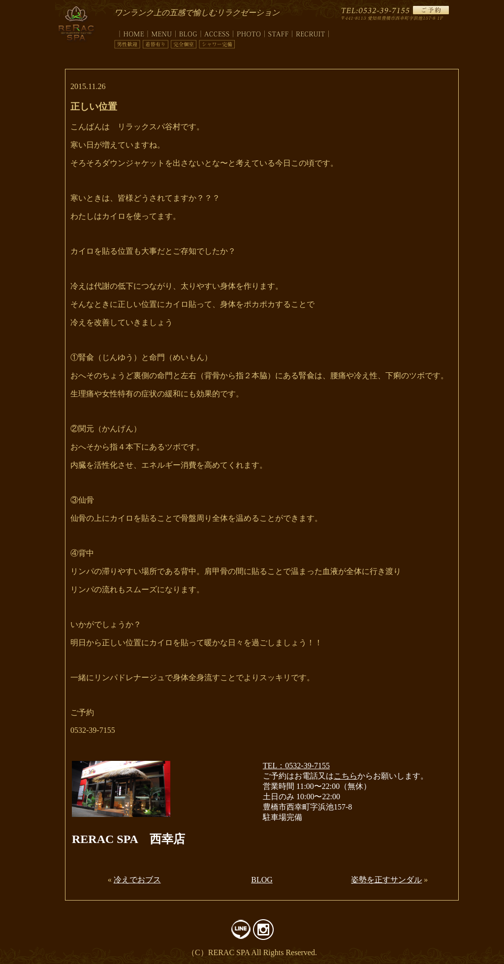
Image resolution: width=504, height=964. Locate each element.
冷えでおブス (137, 879)
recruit (310, 32)
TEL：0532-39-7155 (296, 765)
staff (278, 32)
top (131, 32)
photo (249, 32)
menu (162, 32)
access (217, 32)
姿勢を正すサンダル (386, 879)
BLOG (262, 879)
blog (188, 32)
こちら (345, 776)
